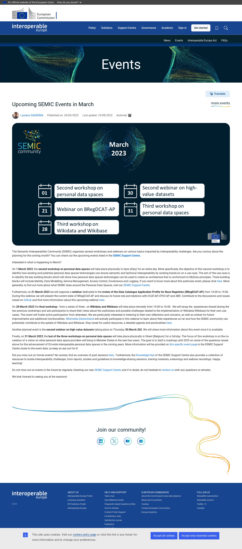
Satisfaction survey (113, 520)
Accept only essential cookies (199, 535)
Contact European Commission (156, 508)
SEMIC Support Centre (126, 255)
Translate (219, 93)
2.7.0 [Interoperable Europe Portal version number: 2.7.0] (14, 504)
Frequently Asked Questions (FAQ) (120, 504)
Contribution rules (113, 516)
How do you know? (69, 2)
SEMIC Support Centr (135, 285)
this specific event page (183, 344)
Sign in (182, 27)
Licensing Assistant (76, 500)
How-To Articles (112, 508)
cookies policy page (84, 534)
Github (28, 300)
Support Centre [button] (127, 27)
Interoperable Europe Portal (80, 496)
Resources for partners (152, 500)
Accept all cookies (164, 535)
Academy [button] (167, 27)
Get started (201, 27)
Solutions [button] (106, 27)
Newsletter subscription (207, 496)
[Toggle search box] (226, 28)
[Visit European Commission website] (36, 13)
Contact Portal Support (115, 512)
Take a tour (110, 496)
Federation (109, 524)
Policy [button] (92, 27)
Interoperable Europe (77, 508)
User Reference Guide (114, 500)
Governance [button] (149, 27)
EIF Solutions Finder (77, 504)
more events (220, 103)
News (167, 40)
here (219, 281)
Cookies (145, 504)
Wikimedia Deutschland (80, 318)
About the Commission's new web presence (161, 496)
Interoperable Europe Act (202, 40)
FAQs (224, 40)
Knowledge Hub (145, 355)
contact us (168, 370)
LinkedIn (201, 508)
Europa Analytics (149, 512)
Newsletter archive (205, 500)
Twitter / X (201, 504)
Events (179, 40)
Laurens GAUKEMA (32, 115)
